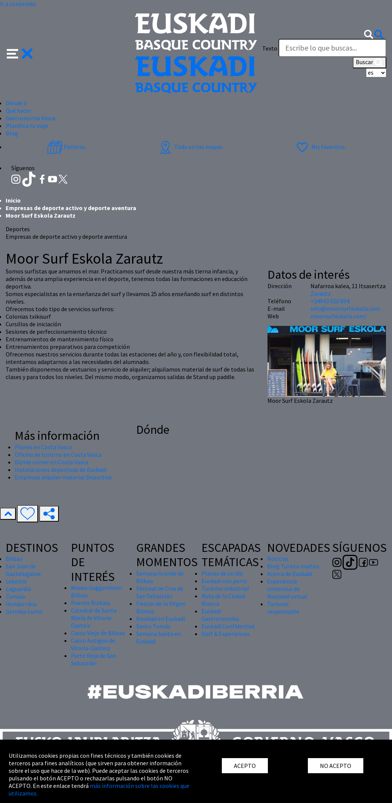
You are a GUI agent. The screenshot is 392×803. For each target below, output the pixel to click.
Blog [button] (12, 133)
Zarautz (321, 293)
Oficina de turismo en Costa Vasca (58, 454)
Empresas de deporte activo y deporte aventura (71, 208)
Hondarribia (21, 604)
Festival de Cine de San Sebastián (159, 592)
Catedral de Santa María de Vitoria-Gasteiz (94, 617)
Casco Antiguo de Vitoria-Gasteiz (93, 644)
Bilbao (14, 558)
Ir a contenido (18, 4)
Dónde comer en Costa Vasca (51, 462)
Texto (269, 48)
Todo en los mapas (190, 146)
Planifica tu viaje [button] (27, 125)
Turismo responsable (283, 607)
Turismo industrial (225, 588)
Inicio (13, 200)
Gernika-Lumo (24, 611)
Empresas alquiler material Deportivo (63, 477)
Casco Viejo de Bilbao (98, 633)
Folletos (66, 146)
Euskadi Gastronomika (220, 614)
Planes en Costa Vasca (43, 447)
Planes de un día (222, 573)
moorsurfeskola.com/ (339, 316)
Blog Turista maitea (293, 566)
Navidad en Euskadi (160, 618)
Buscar (369, 62)
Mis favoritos (320, 146)
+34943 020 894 (330, 301)
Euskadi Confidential (228, 626)
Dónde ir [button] (16, 103)
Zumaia (15, 596)
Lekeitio (16, 581)
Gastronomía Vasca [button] (30, 118)
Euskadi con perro (224, 581)
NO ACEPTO (335, 765)
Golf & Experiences (225, 633)
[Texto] (332, 48)
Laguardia (18, 589)
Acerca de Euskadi (289, 573)
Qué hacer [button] (18, 110)
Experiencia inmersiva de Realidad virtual (287, 588)
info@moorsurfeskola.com (345, 308)
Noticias (278, 558)
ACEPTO (245, 765)
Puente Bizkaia (90, 602)
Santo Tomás (153, 626)
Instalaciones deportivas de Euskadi (60, 469)
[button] (20, 53)
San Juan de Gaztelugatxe (23, 569)
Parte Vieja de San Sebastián (93, 659)
